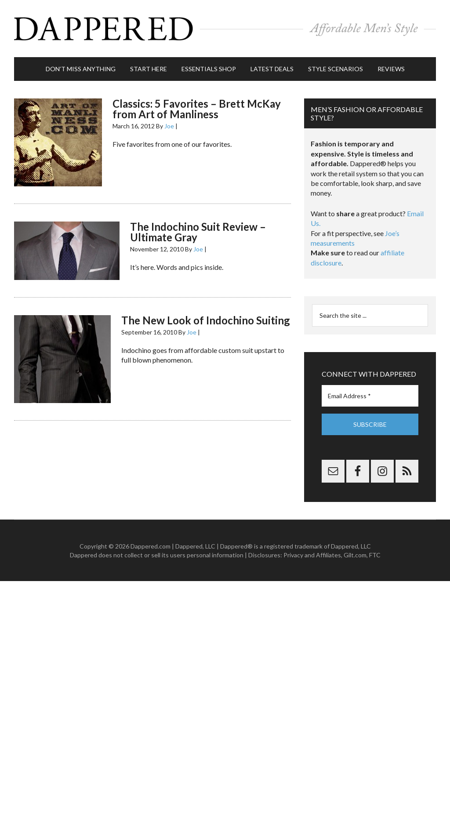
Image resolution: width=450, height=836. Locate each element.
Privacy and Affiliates (312, 555)
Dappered (225, 28)
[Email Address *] (370, 396)
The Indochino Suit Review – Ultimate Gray (198, 232)
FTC (375, 555)
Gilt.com (355, 555)
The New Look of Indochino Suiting (205, 320)
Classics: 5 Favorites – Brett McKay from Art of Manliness (196, 108)
